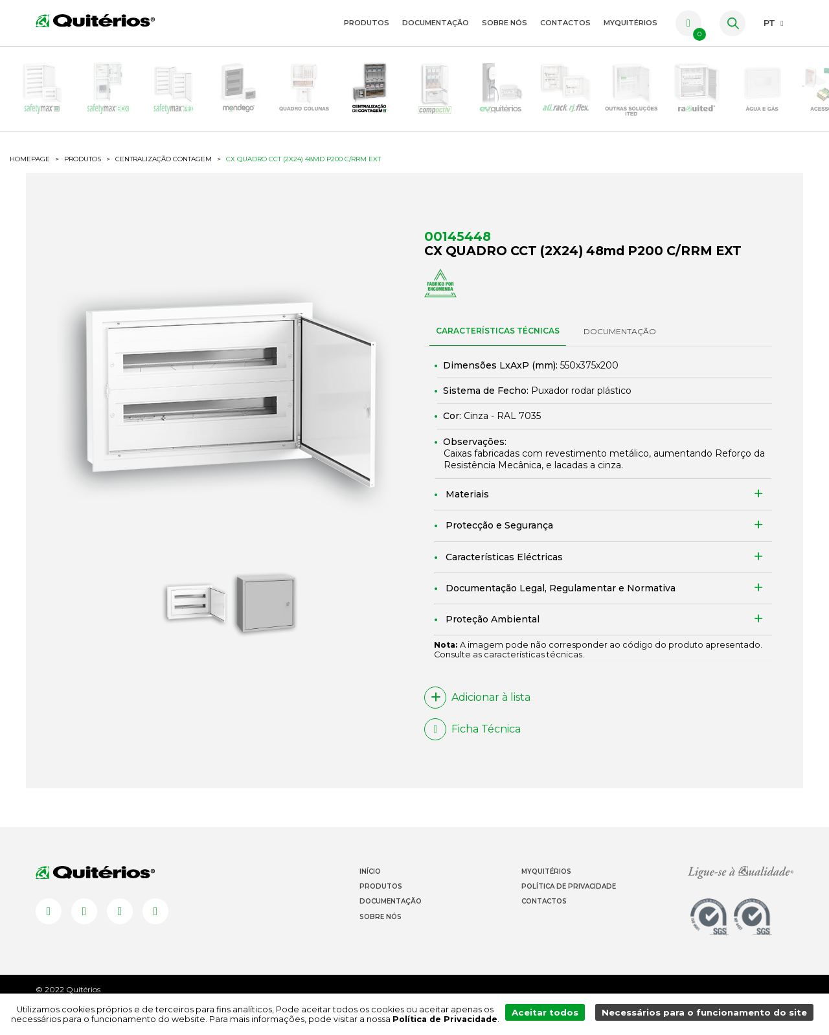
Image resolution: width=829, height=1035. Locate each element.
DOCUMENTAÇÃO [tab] (620, 350)
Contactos (565, 22)
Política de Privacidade (568, 908)
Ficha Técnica (472, 748)
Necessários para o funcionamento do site (709, 1014)
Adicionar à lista (477, 716)
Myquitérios (546, 893)
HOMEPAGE (30, 175)
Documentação (435, 22)
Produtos (366, 22)
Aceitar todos (558, 1014)
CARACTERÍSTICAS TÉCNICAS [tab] (498, 349)
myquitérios (630, 22)
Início (370, 893)
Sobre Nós (504, 22)
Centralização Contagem (163, 175)
